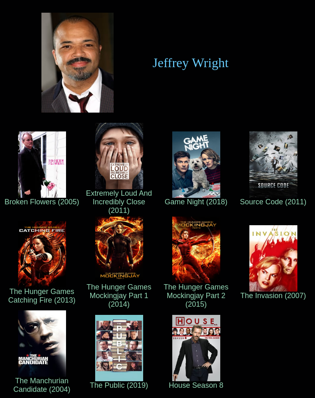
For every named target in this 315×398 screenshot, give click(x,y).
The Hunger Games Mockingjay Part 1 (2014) (119, 292)
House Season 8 (196, 382)
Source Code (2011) (273, 198)
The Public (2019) (119, 382)
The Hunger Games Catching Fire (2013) (41, 292)
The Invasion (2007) (273, 292)
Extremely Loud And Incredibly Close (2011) (119, 199)
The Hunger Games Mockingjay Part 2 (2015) (196, 292)
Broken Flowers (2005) (42, 198)
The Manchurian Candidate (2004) (41, 381)
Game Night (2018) (195, 198)
